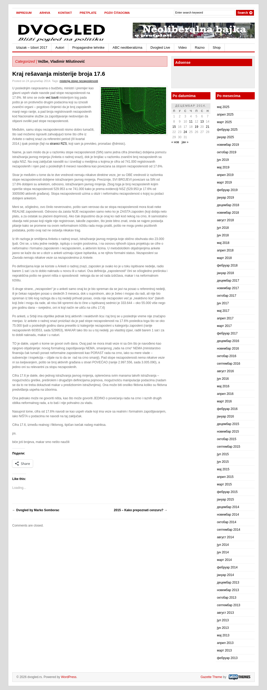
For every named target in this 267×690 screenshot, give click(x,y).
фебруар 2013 (227, 658)
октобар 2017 (226, 295)
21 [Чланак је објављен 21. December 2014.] (207, 127)
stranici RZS (58, 143)
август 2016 (225, 371)
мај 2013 (223, 635)
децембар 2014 (228, 507)
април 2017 (225, 318)
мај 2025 (223, 107)
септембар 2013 (228, 605)
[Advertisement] (204, 78)
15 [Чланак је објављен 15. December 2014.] (174, 127)
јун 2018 (223, 235)
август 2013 (225, 613)
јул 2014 (223, 545)
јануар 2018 (225, 273)
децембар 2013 (228, 582)
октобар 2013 (226, 597)
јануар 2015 (225, 499)
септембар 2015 (228, 446)
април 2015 (225, 477)
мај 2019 (223, 167)
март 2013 (224, 650)
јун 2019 (223, 160)
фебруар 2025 (227, 129)
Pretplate (88, 12)
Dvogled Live (160, 47)
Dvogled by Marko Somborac (35, 510)
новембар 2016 (228, 348)
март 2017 (224, 326)
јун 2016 (223, 379)
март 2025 (224, 122)
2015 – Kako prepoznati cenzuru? (140, 510)
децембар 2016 (228, 341)
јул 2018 (223, 228)
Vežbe (43, 61)
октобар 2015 (226, 439)
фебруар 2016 (227, 409)
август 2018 (225, 220)
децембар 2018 (228, 205)
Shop (217, 47)
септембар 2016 (228, 363)
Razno (200, 47)
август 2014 (225, 537)
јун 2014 (223, 552)
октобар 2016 (226, 356)
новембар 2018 (228, 212)
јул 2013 (223, 620)
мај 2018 (223, 243)
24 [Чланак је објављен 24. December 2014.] (185, 132)
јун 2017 (223, 303)
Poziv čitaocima (117, 12)
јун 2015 (223, 462)
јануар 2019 (225, 197)
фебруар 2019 (227, 190)
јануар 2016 (225, 416)
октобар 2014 (226, 522)
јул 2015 (223, 454)
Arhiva (44, 12)
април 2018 (225, 250)
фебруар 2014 (227, 567)
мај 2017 (223, 311)
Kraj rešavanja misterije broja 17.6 (58, 74)
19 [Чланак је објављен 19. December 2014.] (196, 127)
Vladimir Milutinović (67, 61)
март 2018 (224, 258)
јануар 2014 (225, 575)
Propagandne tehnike (88, 47)
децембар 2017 (228, 280)
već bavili (52, 97)
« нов (175, 142)
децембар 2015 (228, 424)
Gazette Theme (211, 677)
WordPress (68, 677)
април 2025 (225, 114)
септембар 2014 (228, 529)
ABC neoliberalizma (127, 47)
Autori (59, 47)
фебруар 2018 (227, 265)
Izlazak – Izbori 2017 (31, 47)
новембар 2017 (228, 288)
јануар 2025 (225, 137)
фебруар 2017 (227, 333)
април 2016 (225, 394)
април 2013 (225, 643)
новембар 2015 (228, 431)
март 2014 (224, 560)
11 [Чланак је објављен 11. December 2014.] (190, 121)
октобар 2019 (226, 152)
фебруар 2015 (227, 492)
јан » (185, 142)
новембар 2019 (228, 145)
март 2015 (224, 484)
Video (182, 47)
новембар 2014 (228, 514)
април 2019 (225, 175)
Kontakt (65, 12)
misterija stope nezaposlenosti (78, 81)
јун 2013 (223, 628)
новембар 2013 (228, 590)
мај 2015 (223, 469)
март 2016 (224, 401)
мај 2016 (223, 386)
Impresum (24, 12)
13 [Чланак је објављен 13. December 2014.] (202, 121)
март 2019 (224, 182)
